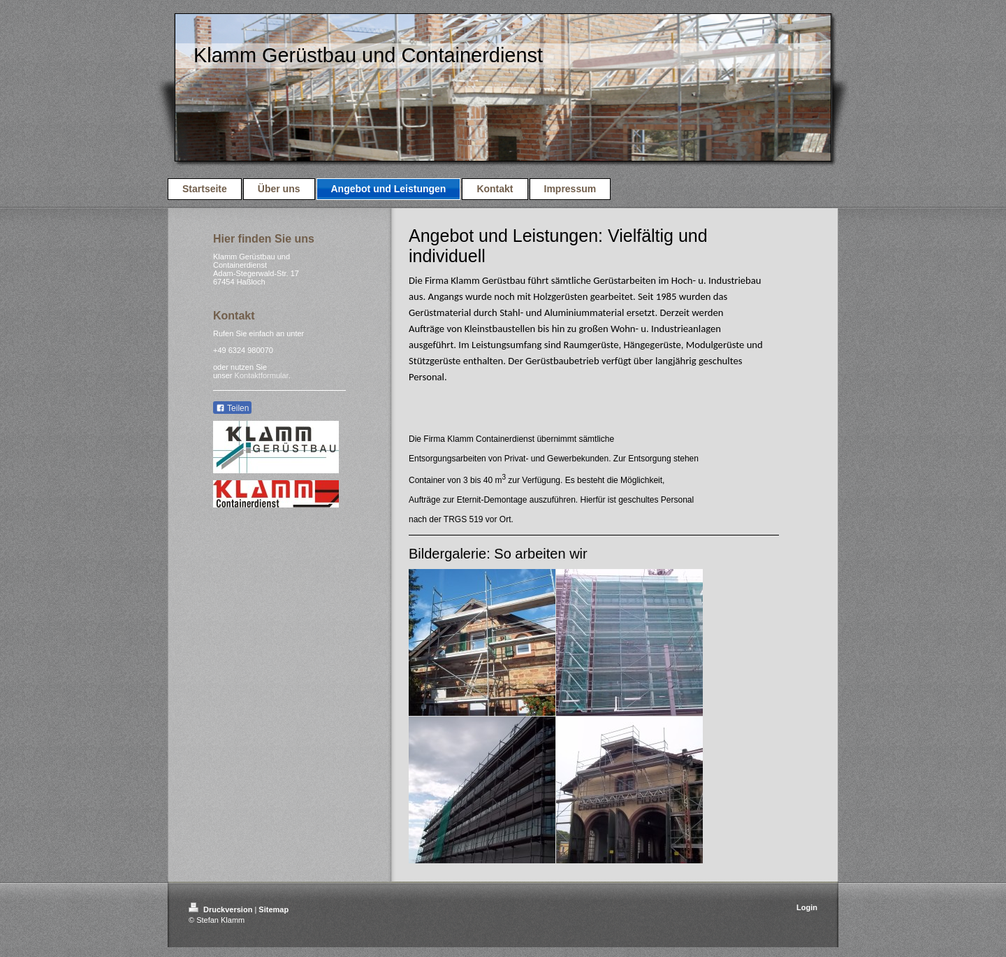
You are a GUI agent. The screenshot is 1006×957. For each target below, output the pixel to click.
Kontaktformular (262, 375)
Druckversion (221, 909)
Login (806, 907)
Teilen (232, 408)
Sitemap (273, 909)
